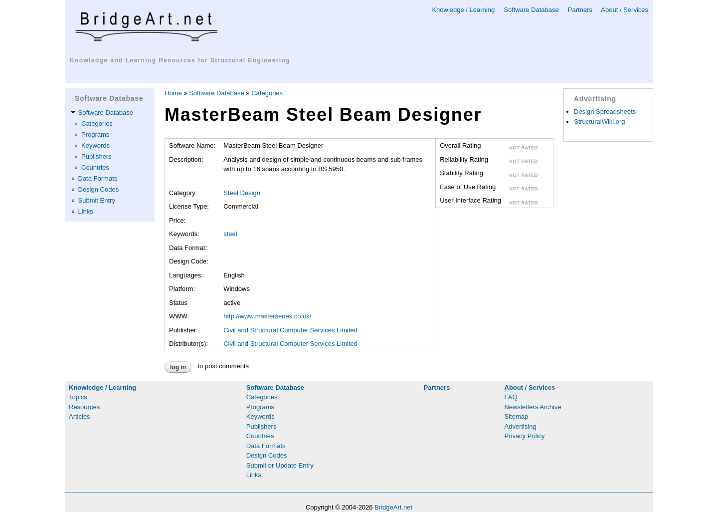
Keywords (95, 145)
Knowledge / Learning (463, 9)
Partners (580, 9)
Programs (95, 134)
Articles (79, 416)
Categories (97, 123)
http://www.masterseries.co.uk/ (267, 316)
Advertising (521, 426)
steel (230, 234)
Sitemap (517, 416)
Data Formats (98, 178)
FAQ (511, 397)
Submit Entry (96, 200)
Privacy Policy (525, 436)
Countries (95, 167)
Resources (84, 407)
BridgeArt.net (393, 507)
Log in (178, 367)
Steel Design (241, 193)
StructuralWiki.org (599, 121)
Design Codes (98, 189)
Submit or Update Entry (280, 465)
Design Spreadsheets (605, 111)
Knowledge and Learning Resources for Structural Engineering (180, 60)
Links (85, 211)
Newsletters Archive (533, 407)
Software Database (531, 9)
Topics (78, 397)
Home (173, 93)
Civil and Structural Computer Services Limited (290, 330)
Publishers (96, 156)
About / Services (624, 9)
